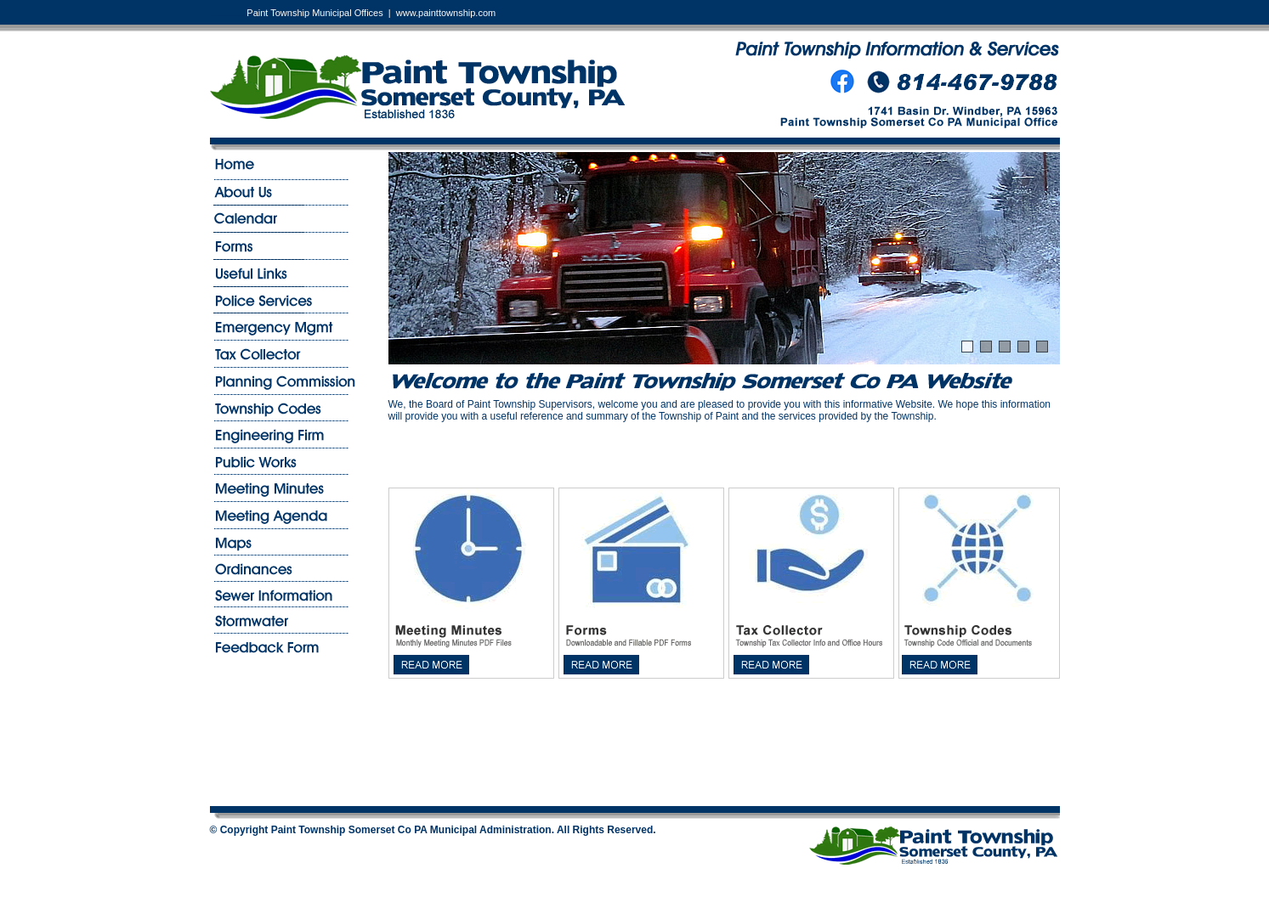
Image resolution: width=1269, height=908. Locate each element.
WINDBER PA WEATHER (724, 742)
